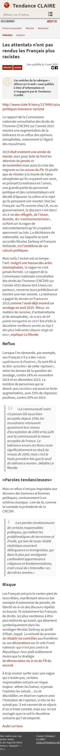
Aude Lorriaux (12, 726)
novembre (14, 165)
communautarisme (35, 219)
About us (52, 21)
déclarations (21, 643)
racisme (17, 67)
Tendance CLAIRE (34, 5)
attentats (7, 67)
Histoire (20, 35)
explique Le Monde (24, 334)
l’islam (43, 214)
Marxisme (43, 28)
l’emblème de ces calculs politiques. (25, 248)
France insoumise (12, 28)
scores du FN (34, 169)
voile (9, 219)
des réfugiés (23, 214)
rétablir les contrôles (22, 638)
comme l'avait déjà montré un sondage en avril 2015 (28, 305)
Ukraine (29, 28)
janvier (25, 160)
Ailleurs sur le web (16, 14)
